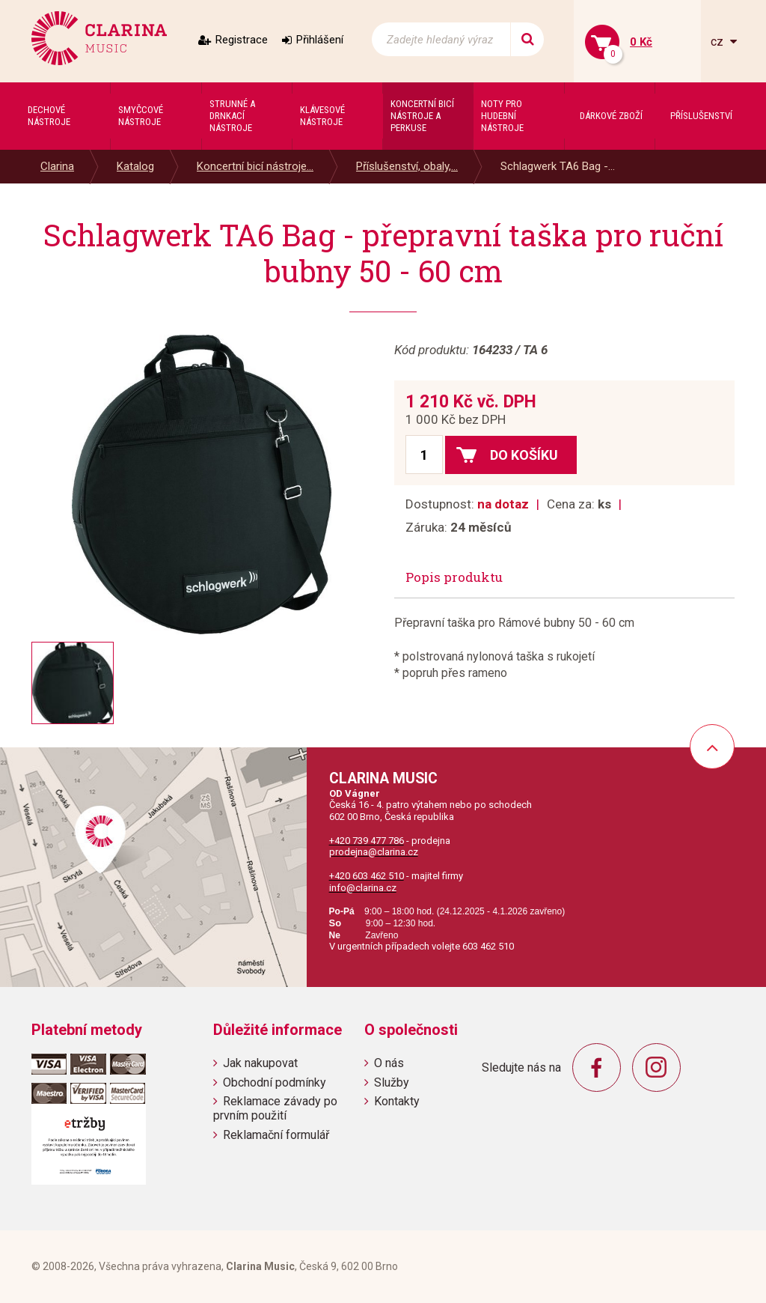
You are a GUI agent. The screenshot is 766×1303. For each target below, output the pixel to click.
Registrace (241, 39)
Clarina (57, 166)
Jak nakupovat (260, 1063)
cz (718, 41)
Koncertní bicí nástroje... (255, 166)
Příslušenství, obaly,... (407, 166)
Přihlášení (319, 39)
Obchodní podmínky (274, 1082)
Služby (391, 1082)
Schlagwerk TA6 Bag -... (557, 166)
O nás (389, 1063)
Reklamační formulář (276, 1135)
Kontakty (397, 1101)
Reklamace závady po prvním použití (275, 1108)
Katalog (135, 166)
